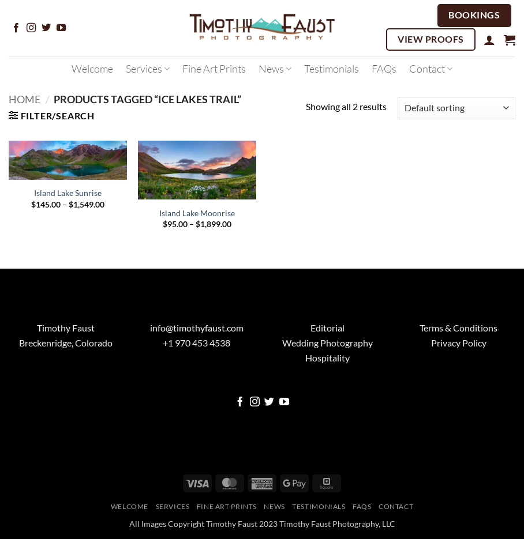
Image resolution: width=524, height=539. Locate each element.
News (275, 68)
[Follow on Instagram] (31, 28)
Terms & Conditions (458, 327)
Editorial (327, 327)
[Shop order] (456, 108)
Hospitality (327, 357)
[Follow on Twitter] (46, 28)
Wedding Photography (327, 342)
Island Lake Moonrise (197, 213)
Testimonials (331, 68)
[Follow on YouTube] (61, 28)
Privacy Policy (458, 342)
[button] (489, 39)
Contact (430, 68)
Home (24, 99)
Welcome (92, 68)
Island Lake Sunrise (68, 193)
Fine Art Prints (214, 68)
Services (148, 68)
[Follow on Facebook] (16, 28)
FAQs (384, 68)
